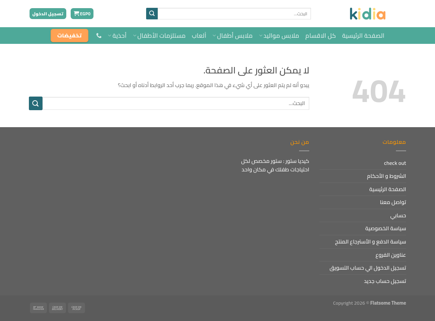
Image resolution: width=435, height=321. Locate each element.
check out (395, 163)
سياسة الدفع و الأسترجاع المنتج (370, 241)
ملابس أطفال (232, 35)
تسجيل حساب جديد (385, 281)
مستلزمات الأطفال (159, 35)
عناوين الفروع (391, 255)
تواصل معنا (393, 202)
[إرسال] (152, 13)
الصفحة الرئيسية (363, 35)
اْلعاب (199, 35)
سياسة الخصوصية (385, 228)
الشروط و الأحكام (386, 176)
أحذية (117, 35)
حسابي (398, 215)
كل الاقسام (321, 35)
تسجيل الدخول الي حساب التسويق (368, 268)
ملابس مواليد (279, 35)
